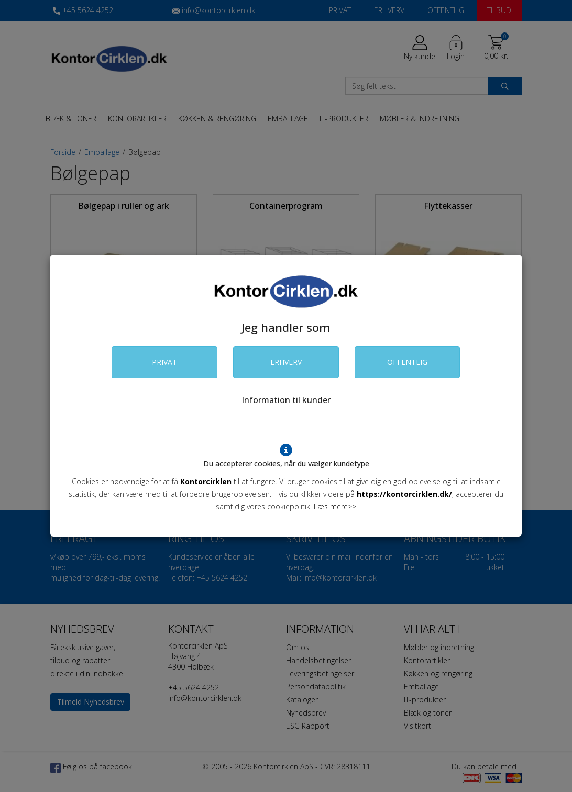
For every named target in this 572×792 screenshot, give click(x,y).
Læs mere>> (335, 506)
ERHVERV (286, 362)
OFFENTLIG (407, 362)
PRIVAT (164, 362)
